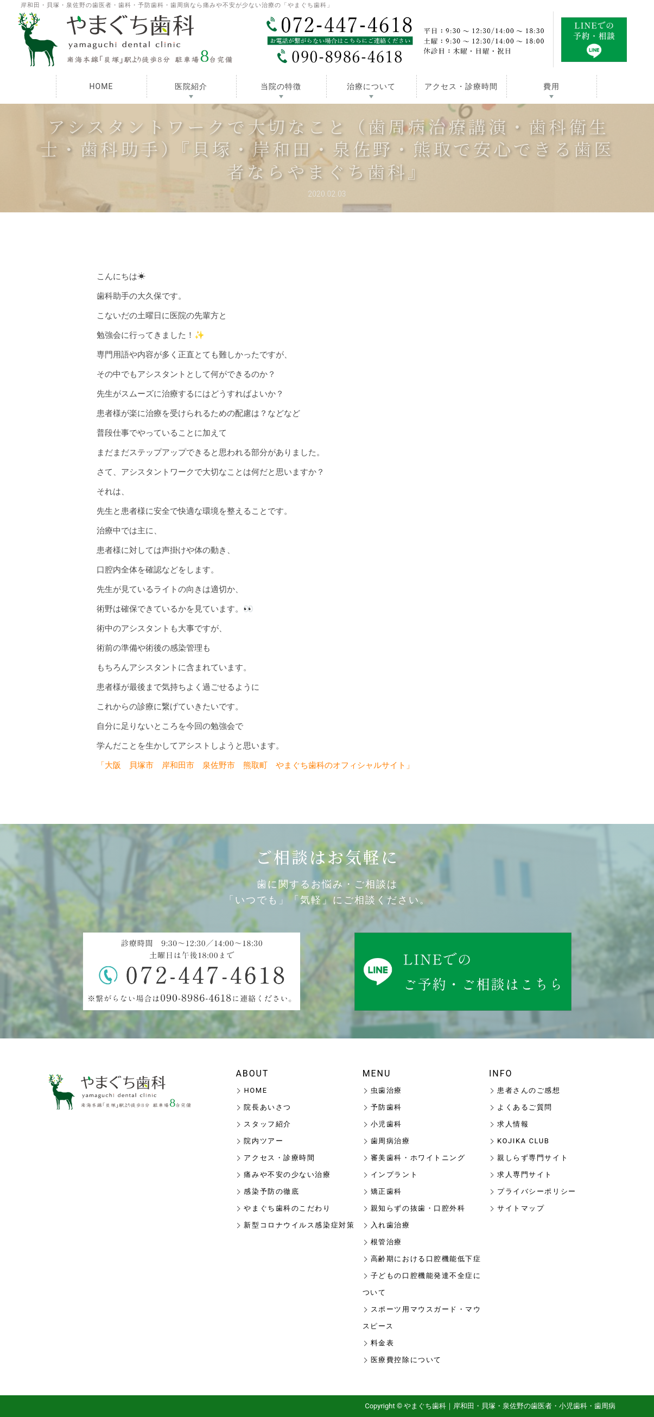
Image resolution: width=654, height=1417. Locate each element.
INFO (500, 1073)
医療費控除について (406, 1360)
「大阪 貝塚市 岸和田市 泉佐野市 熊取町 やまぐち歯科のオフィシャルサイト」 (255, 765)
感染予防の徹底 (271, 1191)
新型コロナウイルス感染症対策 (299, 1225)
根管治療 (386, 1242)
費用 (551, 86)
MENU (377, 1073)
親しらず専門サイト (532, 1158)
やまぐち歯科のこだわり (287, 1208)
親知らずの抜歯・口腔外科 (418, 1208)
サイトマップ (520, 1208)
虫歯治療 (386, 1090)
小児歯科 (386, 1124)
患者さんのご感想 (528, 1090)
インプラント (394, 1174)
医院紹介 (191, 86)
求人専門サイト (525, 1174)
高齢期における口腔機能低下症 (426, 1259)
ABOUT (252, 1073)
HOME (101, 86)
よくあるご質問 (525, 1107)
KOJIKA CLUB (523, 1141)
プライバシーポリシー (536, 1191)
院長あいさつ (267, 1107)
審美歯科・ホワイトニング (418, 1158)
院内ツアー (263, 1141)
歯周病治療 (390, 1141)
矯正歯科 (386, 1191)
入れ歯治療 (390, 1225)
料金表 (383, 1343)
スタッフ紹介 (267, 1124)
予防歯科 (386, 1107)
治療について (371, 86)
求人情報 (513, 1124)
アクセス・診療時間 (461, 86)
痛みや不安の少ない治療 (287, 1174)
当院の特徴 (281, 86)
